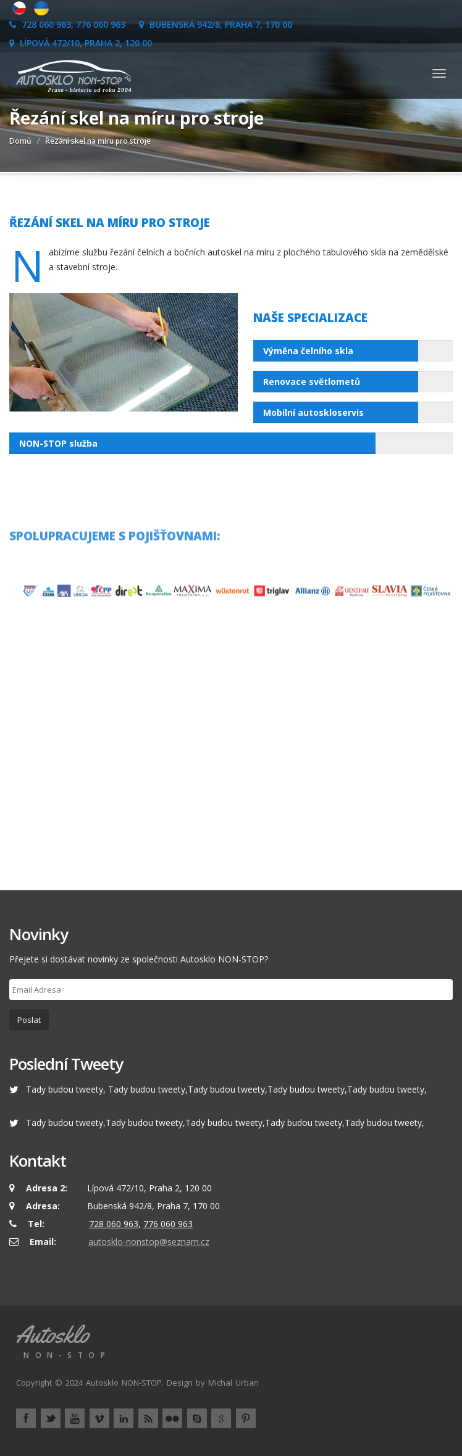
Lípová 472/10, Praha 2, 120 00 (80, 43)
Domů (20, 141)
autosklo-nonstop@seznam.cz (148, 1241)
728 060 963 (113, 1224)
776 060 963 (168, 1224)
